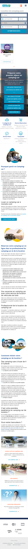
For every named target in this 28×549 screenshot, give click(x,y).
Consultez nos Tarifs (9, 219)
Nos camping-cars (13, 459)
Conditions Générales (8, 543)
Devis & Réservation (21, 125)
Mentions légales (17, 544)
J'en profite (7, 62)
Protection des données (19, 543)
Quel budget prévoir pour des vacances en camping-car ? (14, 90)
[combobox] (23, 19)
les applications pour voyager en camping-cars (14, 107)
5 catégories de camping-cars (7, 126)
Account (21, 5)
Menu (26, 5)
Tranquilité (21, 139)
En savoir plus (13, 485)
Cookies (9, 544)
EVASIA (6, 5)
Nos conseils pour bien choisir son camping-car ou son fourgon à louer (14, 99)
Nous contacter (14, 112)
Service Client (7, 138)
